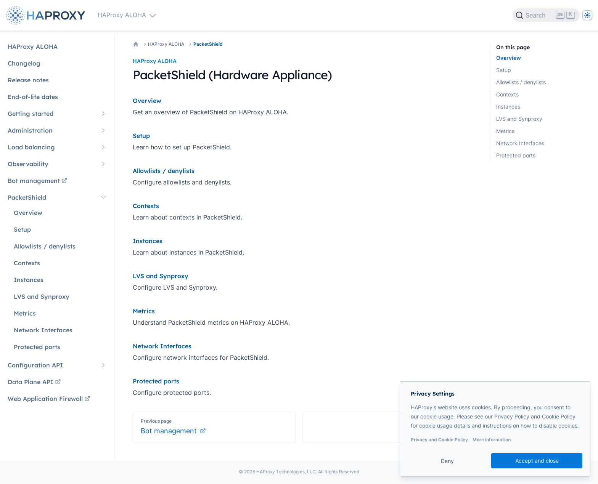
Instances (508, 106)
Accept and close (537, 460)
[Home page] (47, 15)
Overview (508, 57)
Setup (503, 70)
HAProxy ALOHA (166, 44)
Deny (447, 461)
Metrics (505, 131)
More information (492, 439)
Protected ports (515, 155)
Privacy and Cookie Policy (439, 439)
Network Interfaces (520, 143)
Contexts (507, 94)
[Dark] (587, 15)
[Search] (546, 15)
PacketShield (208, 44)
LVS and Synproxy (519, 118)
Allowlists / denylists (521, 82)
